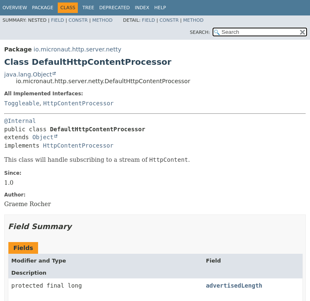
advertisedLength (234, 285)
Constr (78, 20)
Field (57, 20)
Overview (15, 7)
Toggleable (21, 103)
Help (160, 7)
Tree (88, 7)
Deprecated (114, 7)
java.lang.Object (28, 74)
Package (43, 7)
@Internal (20, 120)
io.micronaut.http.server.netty (77, 49)
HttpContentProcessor (78, 103)
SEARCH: (200, 32)
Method (102, 20)
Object (43, 137)
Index (142, 7)
